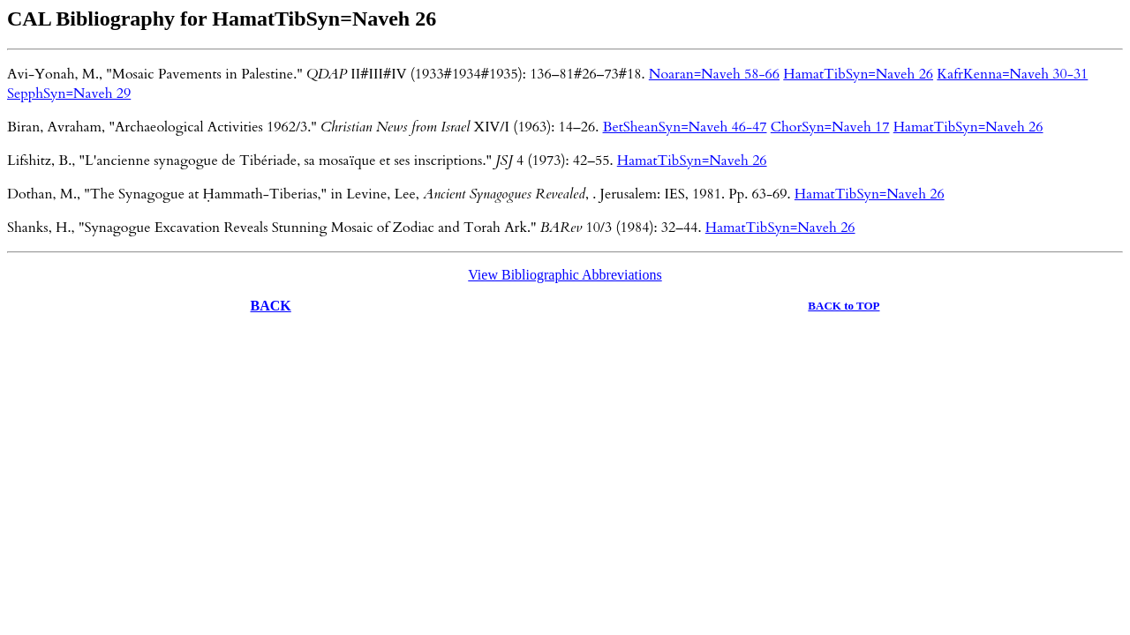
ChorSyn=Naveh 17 (830, 127)
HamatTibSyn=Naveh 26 (858, 74)
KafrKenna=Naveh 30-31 (1012, 74)
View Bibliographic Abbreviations (564, 274)
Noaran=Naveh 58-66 (714, 74)
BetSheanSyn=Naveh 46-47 (685, 127)
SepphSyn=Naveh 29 (69, 93)
